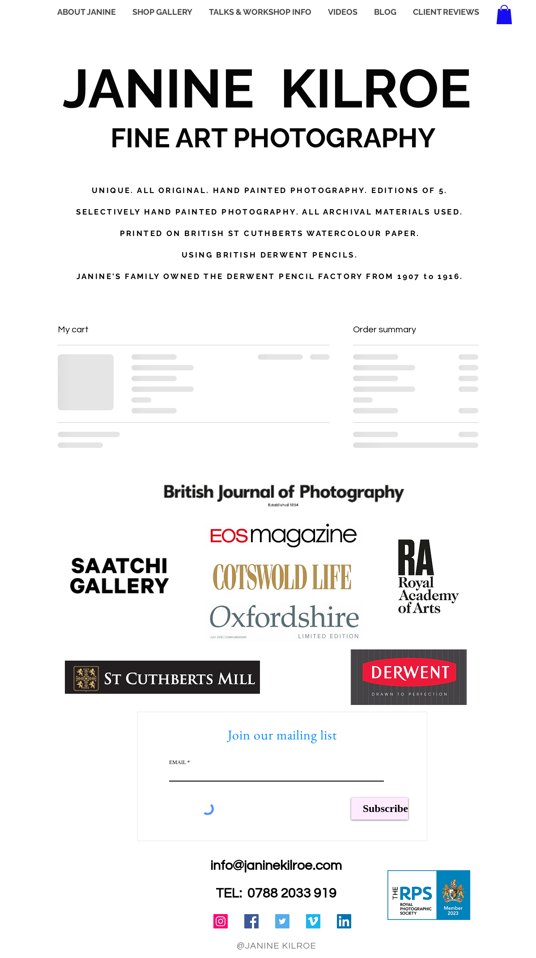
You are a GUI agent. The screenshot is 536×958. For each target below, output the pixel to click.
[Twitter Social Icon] (282, 921)
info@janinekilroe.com (276, 865)
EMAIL (177, 762)
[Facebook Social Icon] (251, 921)
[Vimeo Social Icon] (313, 921)
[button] (504, 14)
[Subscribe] (379, 809)
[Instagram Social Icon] (220, 921)
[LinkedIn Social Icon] (344, 921)
